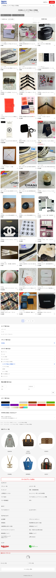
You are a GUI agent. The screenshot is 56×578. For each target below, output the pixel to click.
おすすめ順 (11, 19)
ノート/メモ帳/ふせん (41, 66)
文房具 (28, 369)
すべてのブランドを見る (28, 479)
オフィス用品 (28, 371)
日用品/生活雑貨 (3, 139)
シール (39, 90)
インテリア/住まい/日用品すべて (28, 364)
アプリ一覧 (31, 563)
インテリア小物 (28, 366)
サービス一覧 (3, 563)
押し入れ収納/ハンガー (23, 90)
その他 (20, 139)
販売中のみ (4, 19)
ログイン (45, 2)
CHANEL (28, 343)
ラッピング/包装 (3, 42)
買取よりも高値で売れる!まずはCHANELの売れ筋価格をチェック (28, 417)
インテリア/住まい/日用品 (18, 15)
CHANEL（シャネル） (6, 15)
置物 (38, 189)
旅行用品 (2, 286)
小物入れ (2, 213)
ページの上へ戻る (28, 569)
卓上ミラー (39, 139)
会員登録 (52, 2)
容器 (1, 90)
